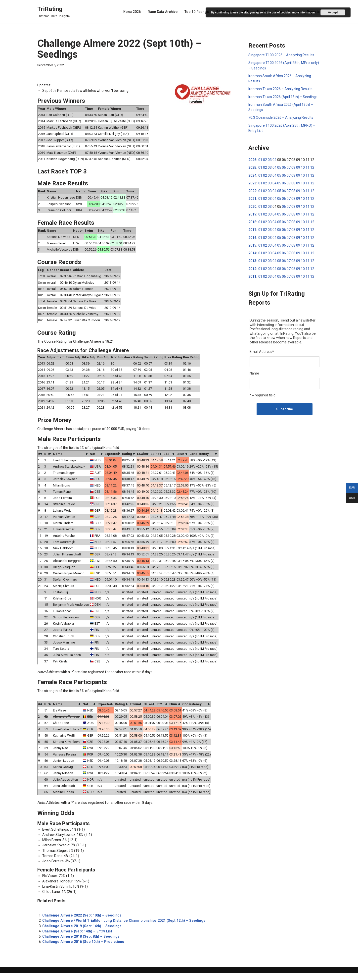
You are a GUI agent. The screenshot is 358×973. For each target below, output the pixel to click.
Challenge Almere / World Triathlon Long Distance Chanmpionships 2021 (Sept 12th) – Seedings (121, 914)
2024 (252, 174)
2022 (252, 190)
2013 (252, 259)
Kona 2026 (134, 12)
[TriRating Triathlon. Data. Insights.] (53, 11)
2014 (252, 252)
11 (307, 167)
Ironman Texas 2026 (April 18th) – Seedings (282, 96)
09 (298, 167)
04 (274, 159)
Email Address (262, 350)
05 (279, 167)
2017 (252, 228)
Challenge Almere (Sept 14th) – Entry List (75, 924)
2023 (252, 182)
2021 (252, 198)
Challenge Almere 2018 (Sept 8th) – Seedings (79, 930)
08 (293, 167)
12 (312, 167)
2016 (252, 236)
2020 (252, 205)
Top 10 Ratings (198, 12)
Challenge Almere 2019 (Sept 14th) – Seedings (80, 919)
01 (260, 159)
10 (303, 167)
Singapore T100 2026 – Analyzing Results (281, 55)
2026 (252, 159)
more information (303, 12)
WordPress (75, 967)
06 (284, 167)
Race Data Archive (164, 12)
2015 (252, 244)
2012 (252, 267)
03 (269, 159)
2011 (252, 275)
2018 (252, 221)
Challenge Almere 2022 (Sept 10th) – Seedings (80, 909)
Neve (41, 967)
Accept (333, 12)
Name (254, 371)
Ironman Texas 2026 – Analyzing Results (280, 89)
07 (288, 167)
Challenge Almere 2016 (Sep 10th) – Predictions (81, 935)
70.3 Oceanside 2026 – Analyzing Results (280, 117)
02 (265, 159)
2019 (252, 213)
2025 (252, 167)
